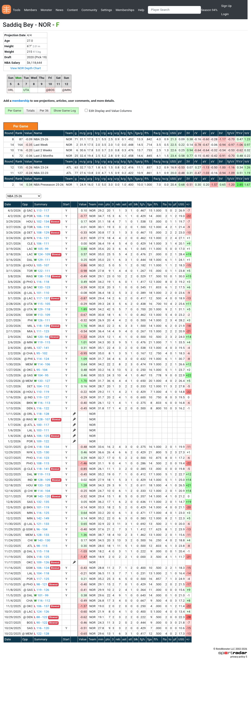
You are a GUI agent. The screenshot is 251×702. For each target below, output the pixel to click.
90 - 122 (40, 622)
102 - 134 (41, 221)
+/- (188, 204)
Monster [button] (46, 10)
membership (20, 100)
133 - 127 (42, 381)
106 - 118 (41, 216)
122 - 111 (42, 271)
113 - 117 (41, 210)
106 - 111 (41, 243)
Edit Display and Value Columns (110, 111)
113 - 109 (42, 315)
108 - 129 (41, 232)
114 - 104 (42, 491)
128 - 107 (42, 419)
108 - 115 (41, 463)
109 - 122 (41, 441)
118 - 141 (41, 469)
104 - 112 (41, 386)
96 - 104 (40, 529)
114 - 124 (41, 359)
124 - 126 (41, 611)
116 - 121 (41, 238)
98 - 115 (40, 546)
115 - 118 (41, 551)
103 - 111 (41, 430)
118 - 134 (41, 447)
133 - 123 (42, 287)
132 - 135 (41, 502)
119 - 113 (42, 474)
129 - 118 (42, 309)
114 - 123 (41, 458)
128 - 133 (41, 535)
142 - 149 (41, 518)
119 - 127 (41, 397)
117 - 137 (41, 298)
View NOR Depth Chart (25, 68)
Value (28, 133)
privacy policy (237, 656)
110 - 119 (41, 392)
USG (173, 133)
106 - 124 (41, 568)
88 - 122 (40, 617)
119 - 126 (41, 590)
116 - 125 (41, 513)
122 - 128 (41, 633)
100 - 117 (41, 425)
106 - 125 (41, 436)
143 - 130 (42, 540)
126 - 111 (42, 320)
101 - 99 (41, 595)
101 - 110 (41, 293)
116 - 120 (41, 628)
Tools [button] (16, 10)
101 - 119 (41, 507)
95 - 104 (40, 370)
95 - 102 (40, 353)
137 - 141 (41, 348)
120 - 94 (41, 337)
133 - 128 (42, 485)
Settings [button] (106, 10)
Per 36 (44, 110)
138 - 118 (42, 276)
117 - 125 (41, 579)
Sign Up (226, 6)
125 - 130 (41, 452)
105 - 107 (41, 265)
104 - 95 (41, 375)
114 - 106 (42, 364)
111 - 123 (41, 331)
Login (225, 14)
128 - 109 (42, 480)
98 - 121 (40, 584)
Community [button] (89, 10)
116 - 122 (41, 408)
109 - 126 (41, 562)
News (59, 10)
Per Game (14, 110)
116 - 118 (41, 282)
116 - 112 (42, 600)
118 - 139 (41, 326)
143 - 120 (42, 496)
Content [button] (72, 10)
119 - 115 (42, 342)
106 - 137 (41, 606)
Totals (30, 110)
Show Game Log (65, 110)
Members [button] (30, 10)
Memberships (125, 10)
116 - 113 (42, 403)
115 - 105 (42, 304)
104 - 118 (41, 573)
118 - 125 (41, 557)
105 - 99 (41, 249)
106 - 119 (41, 227)
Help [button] (141, 10)
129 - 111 (42, 260)
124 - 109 (42, 254)
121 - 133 (41, 524)
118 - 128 (41, 414)
